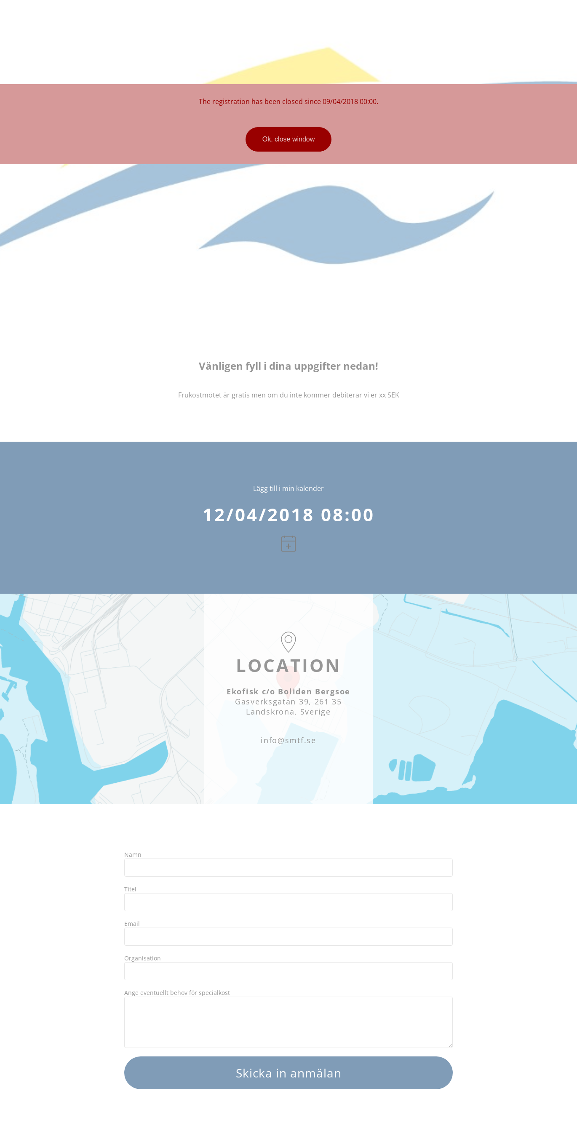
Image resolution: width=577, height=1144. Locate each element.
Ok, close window (288, 139)
